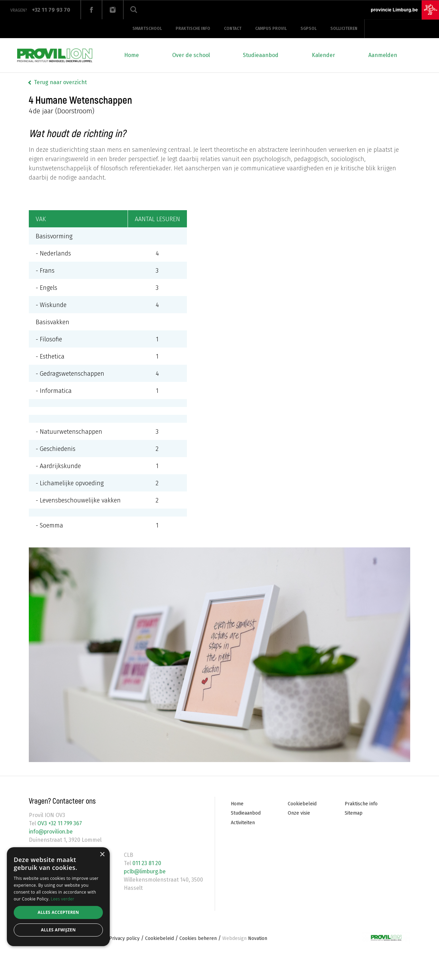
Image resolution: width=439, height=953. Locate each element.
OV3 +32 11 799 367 (59, 823)
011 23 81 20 (146, 863)
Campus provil (271, 28)
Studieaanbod (260, 55)
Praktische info (193, 28)
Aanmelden (382, 55)
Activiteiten (243, 823)
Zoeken (134, 9)
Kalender (323, 55)
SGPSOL (308, 28)
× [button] (102, 854)
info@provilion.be (51, 831)
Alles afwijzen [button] (58, 930)
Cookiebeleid (302, 804)
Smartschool (147, 28)
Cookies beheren (198, 938)
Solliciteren (343, 28)
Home (131, 55)
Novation (244, 938)
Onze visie (299, 813)
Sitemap (354, 813)
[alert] (58, 896)
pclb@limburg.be (146, 871)
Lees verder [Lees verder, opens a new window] (62, 899)
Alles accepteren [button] (58, 912)
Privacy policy (124, 938)
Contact (232, 28)
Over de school (191, 55)
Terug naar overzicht (60, 82)
